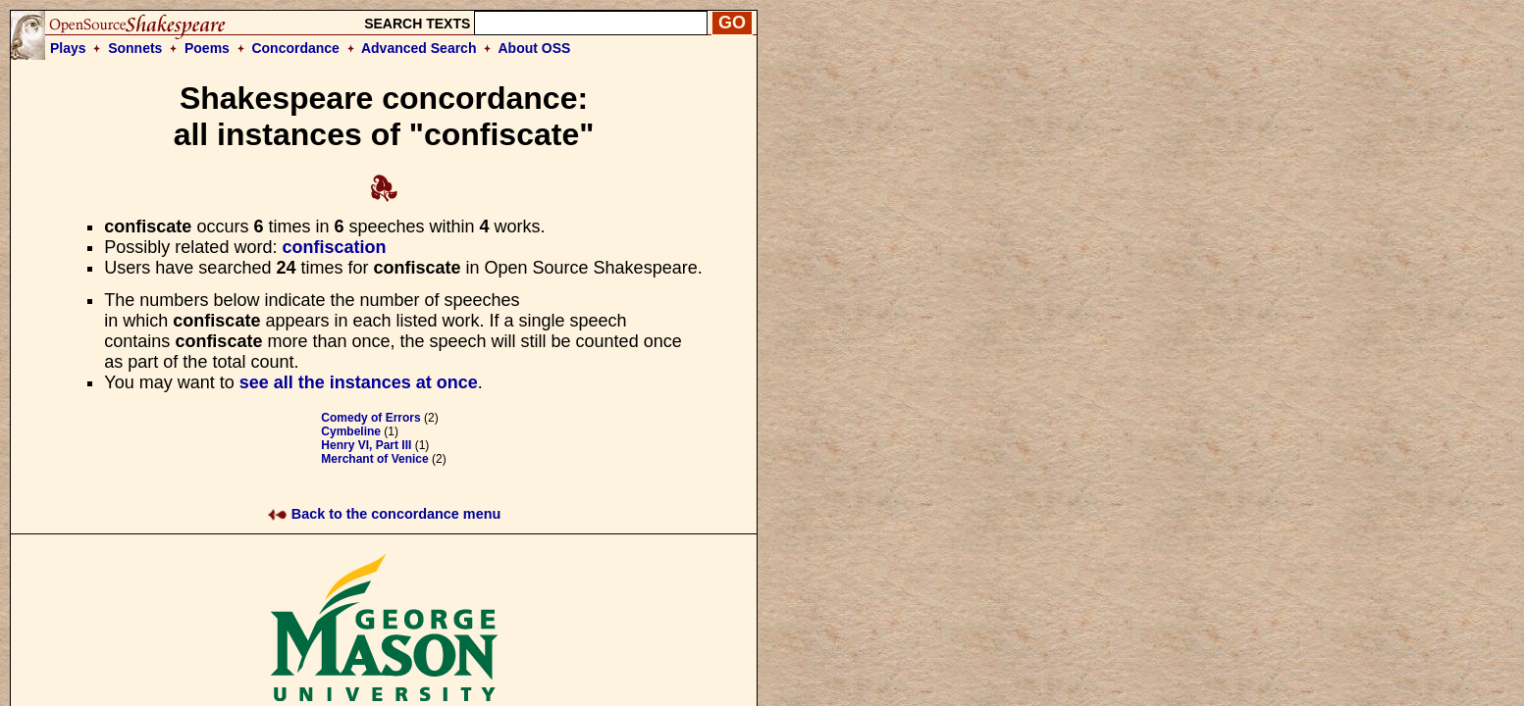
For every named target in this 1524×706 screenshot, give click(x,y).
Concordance (295, 48)
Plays (68, 48)
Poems (207, 48)
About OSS (535, 48)
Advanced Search (419, 48)
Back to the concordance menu (384, 514)
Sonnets (135, 48)
